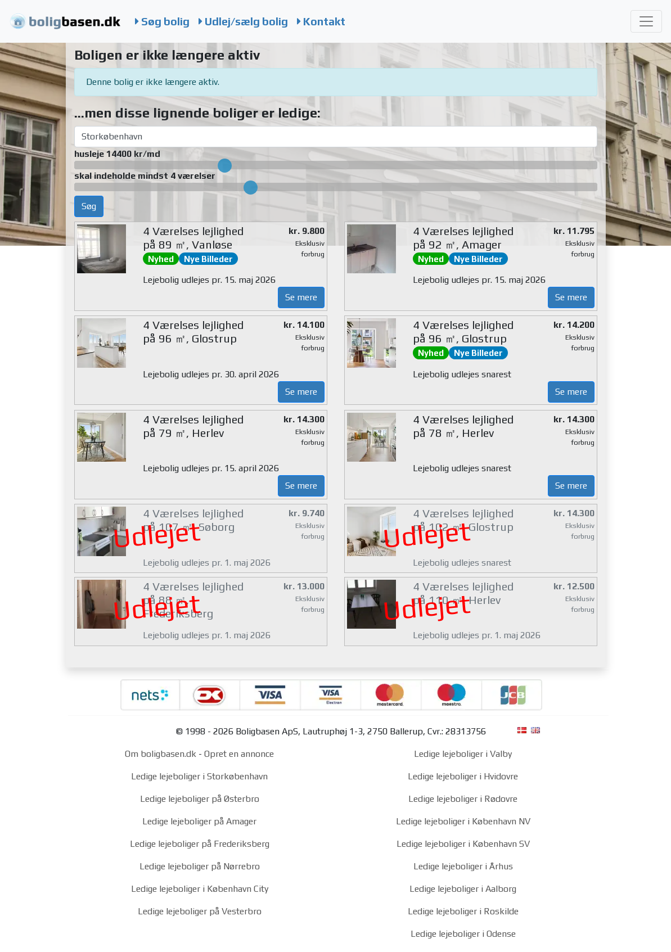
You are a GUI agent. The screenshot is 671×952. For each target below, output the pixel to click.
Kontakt (321, 21)
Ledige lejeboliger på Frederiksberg (199, 843)
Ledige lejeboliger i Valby (463, 753)
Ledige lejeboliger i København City (199, 888)
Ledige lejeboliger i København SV (463, 843)
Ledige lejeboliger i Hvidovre (463, 776)
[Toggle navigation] (646, 21)
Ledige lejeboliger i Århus (463, 866)
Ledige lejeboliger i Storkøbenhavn (199, 776)
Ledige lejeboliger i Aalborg (462, 888)
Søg (89, 206)
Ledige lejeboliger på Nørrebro (199, 866)
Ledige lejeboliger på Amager (199, 821)
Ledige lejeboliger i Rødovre (462, 798)
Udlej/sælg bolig (243, 21)
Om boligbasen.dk (160, 753)
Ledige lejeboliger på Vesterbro (200, 911)
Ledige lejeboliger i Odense (463, 933)
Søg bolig (162, 21)
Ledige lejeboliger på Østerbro (199, 798)
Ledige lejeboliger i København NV (463, 821)
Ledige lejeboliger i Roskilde (463, 911)
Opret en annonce (239, 753)
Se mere (301, 297)
